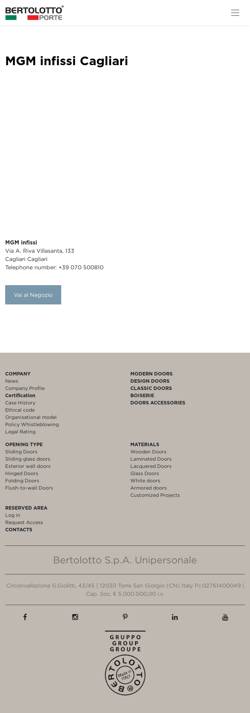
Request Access (24, 522)
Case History (20, 402)
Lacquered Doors (151, 466)
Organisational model (31, 417)
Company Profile (25, 388)
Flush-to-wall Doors (29, 487)
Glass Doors (144, 473)
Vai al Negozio (33, 295)
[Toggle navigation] (235, 12)
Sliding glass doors (27, 458)
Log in (12, 515)
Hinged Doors (21, 473)
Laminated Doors (151, 458)
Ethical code (20, 409)
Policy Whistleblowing (32, 424)
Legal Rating (20, 431)
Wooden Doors (148, 451)
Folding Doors (22, 480)
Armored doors (148, 487)
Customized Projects (155, 495)
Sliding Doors (21, 451)
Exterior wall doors (28, 466)
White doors (145, 480)
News (11, 380)
